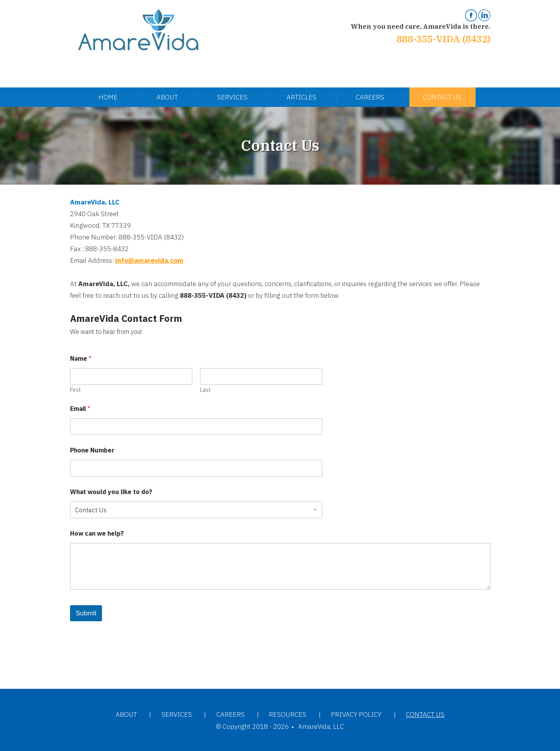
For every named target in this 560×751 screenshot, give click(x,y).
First (75, 390)
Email (80, 408)
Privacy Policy (356, 714)
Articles (301, 97)
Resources (287, 714)
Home (108, 97)
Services (232, 97)
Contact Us (442, 97)
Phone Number (92, 450)
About (167, 97)
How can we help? (97, 533)
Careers (370, 97)
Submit (86, 613)
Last (205, 390)
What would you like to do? (111, 492)
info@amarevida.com (149, 260)
